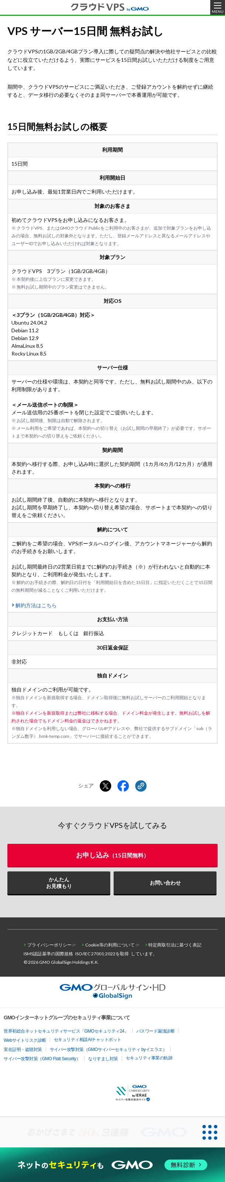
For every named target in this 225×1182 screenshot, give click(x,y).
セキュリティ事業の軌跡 (149, 1058)
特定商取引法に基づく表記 (174, 945)
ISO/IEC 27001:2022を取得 (102, 953)
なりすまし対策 (103, 1058)
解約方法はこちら (36, 605)
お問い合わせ (165, 883)
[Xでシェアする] (105, 786)
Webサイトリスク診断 (25, 1040)
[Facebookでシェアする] (123, 786)
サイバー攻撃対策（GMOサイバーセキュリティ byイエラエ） (108, 1049)
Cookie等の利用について (110, 945)
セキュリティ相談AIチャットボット (87, 1039)
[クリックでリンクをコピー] (141, 786)
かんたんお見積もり (59, 882)
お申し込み (112, 855)
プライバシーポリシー (49, 945)
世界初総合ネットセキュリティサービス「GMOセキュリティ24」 (66, 1031)
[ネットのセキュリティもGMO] (112, 1165)
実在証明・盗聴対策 (23, 1049)
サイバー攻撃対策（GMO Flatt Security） (42, 1058)
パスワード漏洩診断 (155, 1031)
